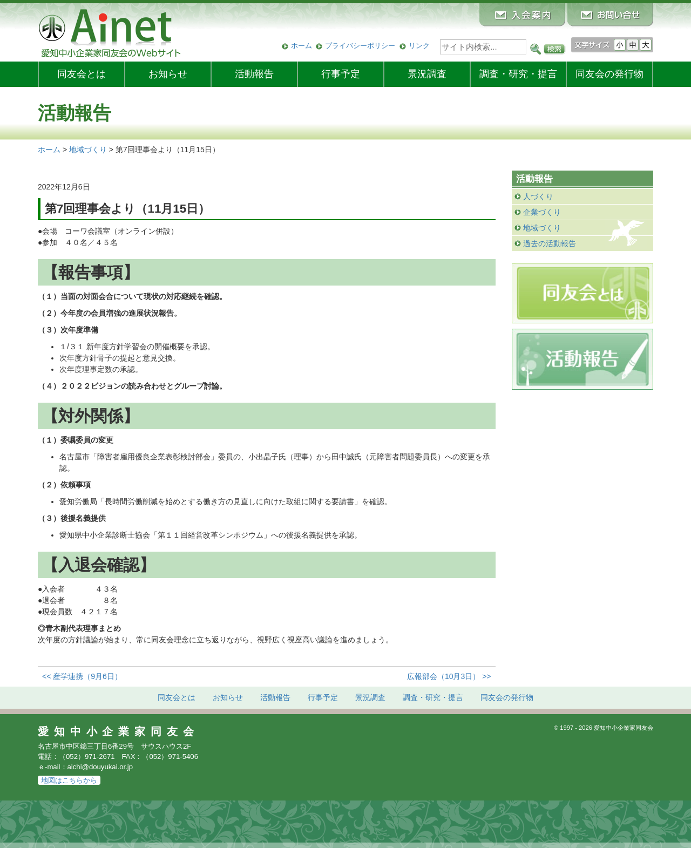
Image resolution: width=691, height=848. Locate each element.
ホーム (301, 46)
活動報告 (254, 74)
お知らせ (167, 74)
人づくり (538, 196)
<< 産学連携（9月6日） (82, 676)
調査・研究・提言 (518, 74)
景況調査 (427, 74)
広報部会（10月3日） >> (449, 676)
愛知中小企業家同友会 (118, 731)
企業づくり (542, 212)
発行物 (609, 74)
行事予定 (340, 74)
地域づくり (542, 227)
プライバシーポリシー (360, 46)
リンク (419, 46)
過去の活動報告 (549, 243)
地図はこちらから (69, 780)
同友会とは (81, 74)
